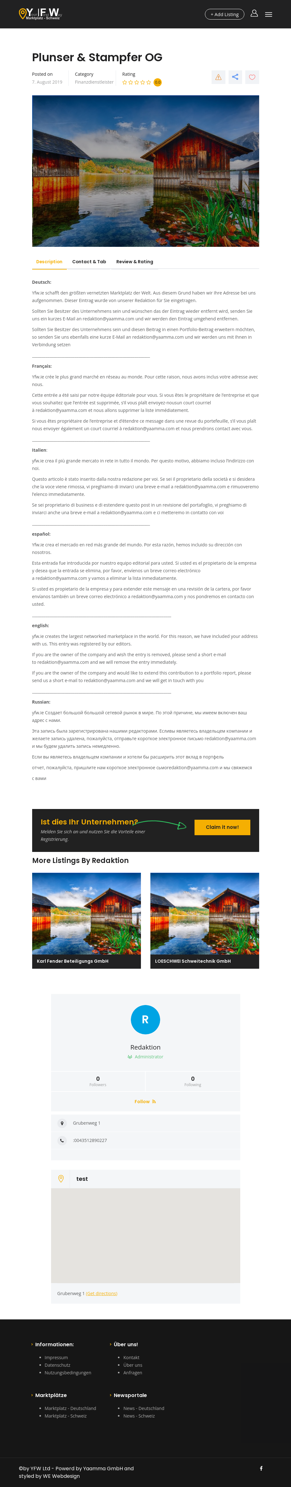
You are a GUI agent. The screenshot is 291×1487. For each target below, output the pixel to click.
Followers (98, 1081)
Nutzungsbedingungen (68, 1373)
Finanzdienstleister (94, 82)
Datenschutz (57, 1365)
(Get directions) (102, 1293)
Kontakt (131, 1357)
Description (51, 262)
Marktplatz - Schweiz (66, 1416)
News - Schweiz (138, 1416)
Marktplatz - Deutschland (70, 1408)
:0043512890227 (90, 1140)
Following (193, 1081)
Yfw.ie (38, 293)
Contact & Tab (93, 262)
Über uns (132, 1365)
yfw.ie (38, 461)
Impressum (56, 1357)
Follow (145, 1101)
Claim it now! (222, 826)
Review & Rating (139, 262)
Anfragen (132, 1373)
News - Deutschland (143, 1408)
